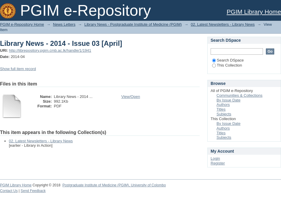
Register (218, 163)
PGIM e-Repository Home (22, 24)
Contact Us (9, 191)
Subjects (224, 114)
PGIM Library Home (254, 11)
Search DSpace (228, 60)
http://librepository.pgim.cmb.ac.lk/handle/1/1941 (50, 50)
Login (215, 158)
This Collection (227, 65)
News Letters (64, 24)
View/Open (130, 96)
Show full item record (18, 69)
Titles (221, 109)
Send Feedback (33, 191)
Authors (223, 104)
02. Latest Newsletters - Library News (223, 24)
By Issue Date (228, 100)
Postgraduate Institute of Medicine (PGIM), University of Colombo (114, 185)
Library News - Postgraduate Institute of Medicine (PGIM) (133, 24)
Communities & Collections (239, 95)
